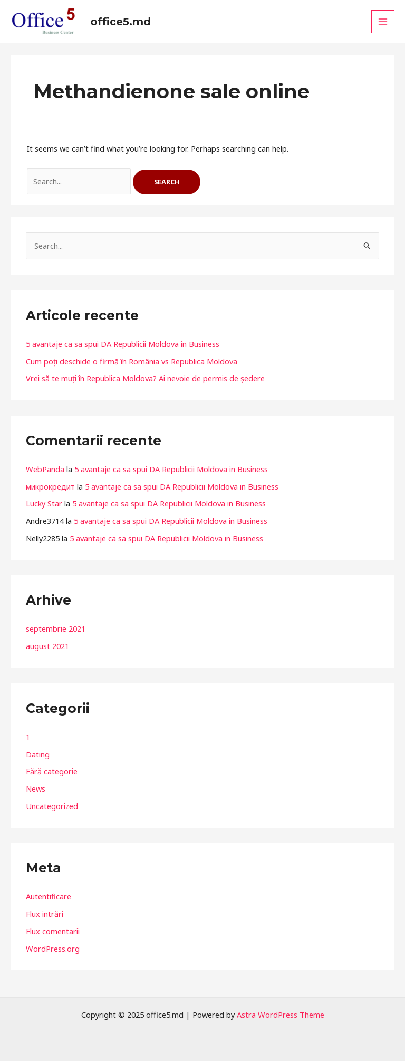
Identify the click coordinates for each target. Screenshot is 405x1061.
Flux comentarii (53, 931)
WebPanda (45, 469)
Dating (38, 754)
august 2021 (47, 646)
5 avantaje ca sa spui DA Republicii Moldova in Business (122, 344)
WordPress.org (53, 948)
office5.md (120, 21)
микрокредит (50, 486)
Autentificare (48, 896)
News (35, 788)
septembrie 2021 (55, 628)
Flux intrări (44, 913)
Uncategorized (52, 806)
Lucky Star (44, 503)
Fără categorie (52, 771)
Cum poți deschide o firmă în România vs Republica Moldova (131, 361)
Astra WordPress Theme (280, 1014)
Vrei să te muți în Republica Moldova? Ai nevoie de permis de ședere (145, 378)
